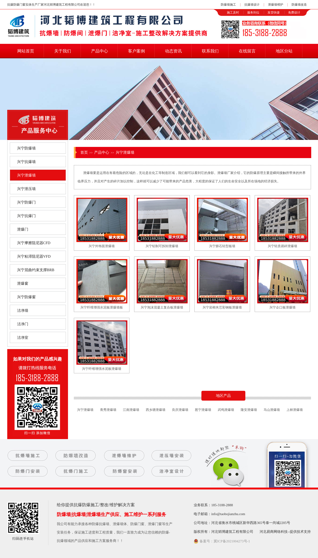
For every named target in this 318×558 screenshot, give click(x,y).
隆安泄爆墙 (249, 410)
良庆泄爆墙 (180, 410)
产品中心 (99, 51)
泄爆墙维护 (275, 4)
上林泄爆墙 (294, 410)
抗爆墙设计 (252, 4)
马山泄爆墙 (272, 410)
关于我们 (62, 51)
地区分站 (284, 51)
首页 (84, 152)
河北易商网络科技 (274, 532)
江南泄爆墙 (131, 410)
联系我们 (210, 51)
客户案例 (136, 51)
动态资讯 (173, 51)
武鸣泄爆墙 (226, 410)
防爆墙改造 (299, 4)
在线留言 (247, 51)
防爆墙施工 (228, 4)
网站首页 (25, 51)
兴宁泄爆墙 (125, 152)
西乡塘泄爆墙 (155, 410)
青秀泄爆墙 (108, 410)
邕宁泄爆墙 (203, 410)
